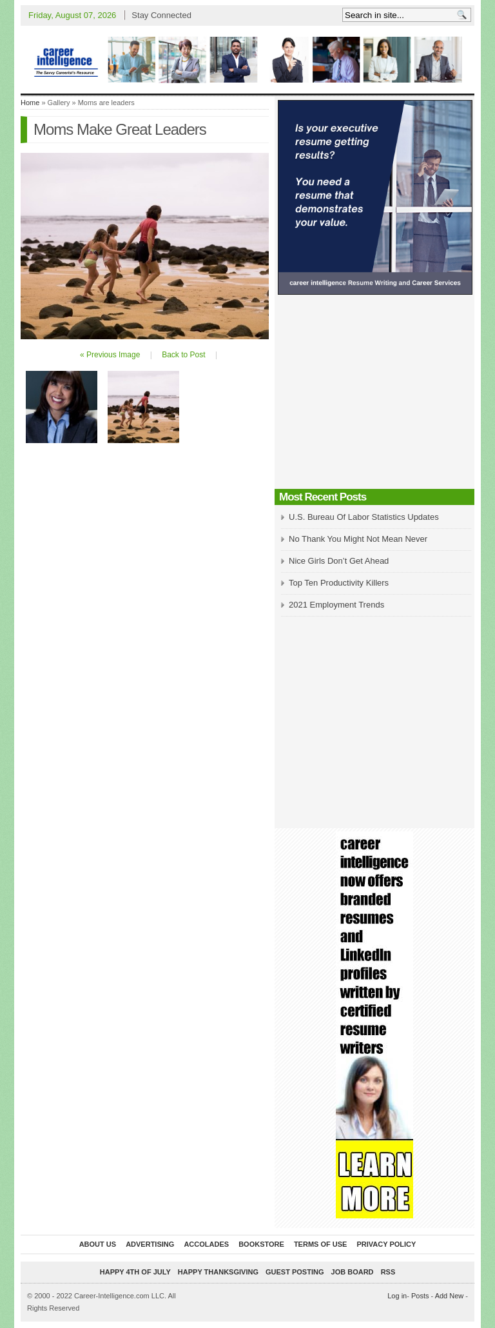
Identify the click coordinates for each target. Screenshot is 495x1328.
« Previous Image (110, 354)
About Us (97, 1244)
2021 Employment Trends (336, 604)
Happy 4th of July (135, 1272)
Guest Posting (295, 1272)
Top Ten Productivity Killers (339, 583)
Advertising (150, 1244)
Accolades (206, 1244)
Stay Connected (161, 15)
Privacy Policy (386, 1244)
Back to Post (183, 354)
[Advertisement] (374, 395)
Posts (420, 1296)
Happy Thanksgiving (218, 1272)
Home (30, 102)
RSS (388, 1272)
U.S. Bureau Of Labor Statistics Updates (364, 517)
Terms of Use (320, 1244)
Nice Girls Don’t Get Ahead (339, 561)
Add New (449, 1296)
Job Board (352, 1272)
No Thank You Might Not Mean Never (358, 539)
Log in (397, 1296)
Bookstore (261, 1244)
